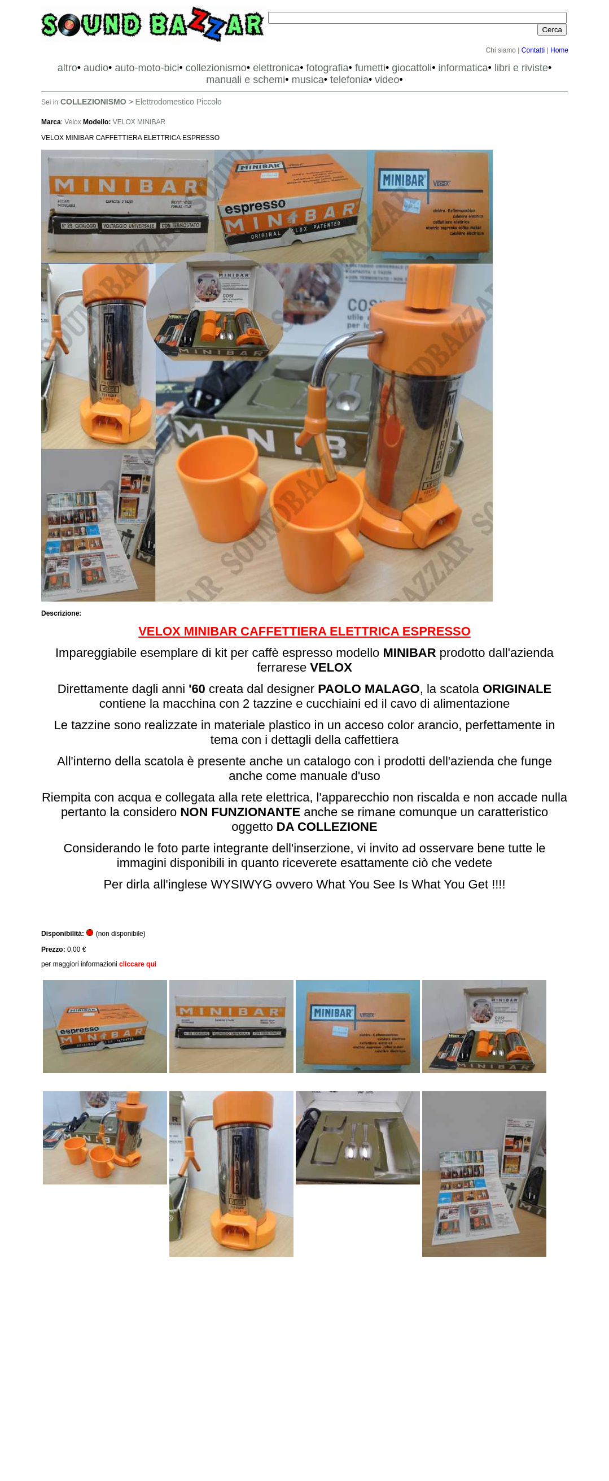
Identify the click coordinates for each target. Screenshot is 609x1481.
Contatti (533, 50)
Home (559, 50)
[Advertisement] (304, 1374)
